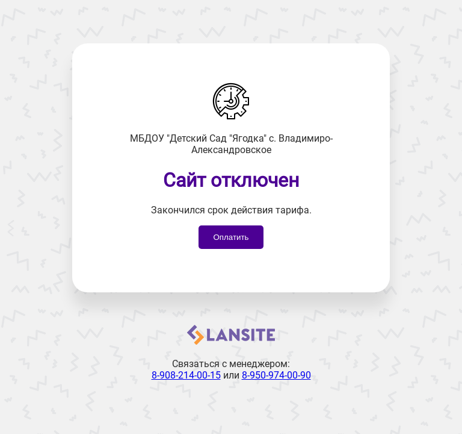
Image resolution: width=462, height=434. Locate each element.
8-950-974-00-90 (276, 375)
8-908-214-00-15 (186, 375)
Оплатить (230, 237)
